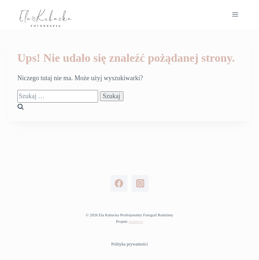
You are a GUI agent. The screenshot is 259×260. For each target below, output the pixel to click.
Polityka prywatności (129, 244)
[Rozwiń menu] (235, 14)
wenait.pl (135, 221)
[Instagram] (140, 183)
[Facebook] (118, 183)
